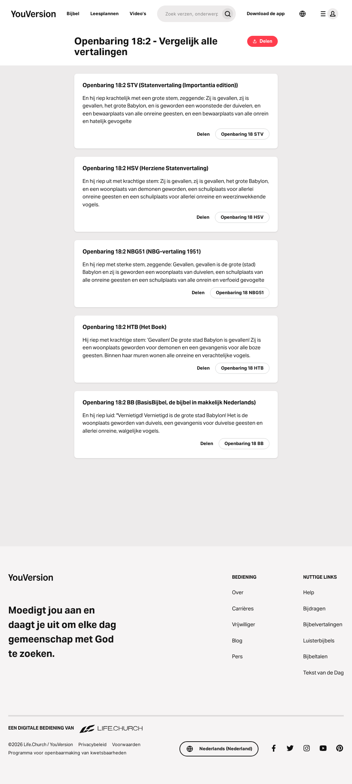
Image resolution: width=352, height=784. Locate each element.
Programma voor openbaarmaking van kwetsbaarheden (67, 752)
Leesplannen (104, 13)
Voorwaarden (126, 744)
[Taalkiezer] (302, 14)
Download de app (266, 13)
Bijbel (73, 13)
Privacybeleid (92, 744)
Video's (138, 13)
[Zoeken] (188, 13)
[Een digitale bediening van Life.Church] (176, 724)
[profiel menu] (328, 14)
